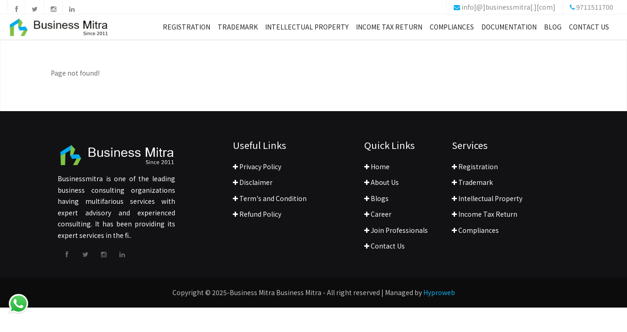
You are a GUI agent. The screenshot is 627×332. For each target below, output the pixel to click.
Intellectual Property (307, 29)
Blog (553, 29)
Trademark (238, 29)
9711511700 (594, 7)
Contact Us (589, 29)
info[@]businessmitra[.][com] (508, 7)
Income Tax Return (389, 29)
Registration (186, 29)
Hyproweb (439, 292)
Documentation (509, 29)
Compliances (452, 29)
